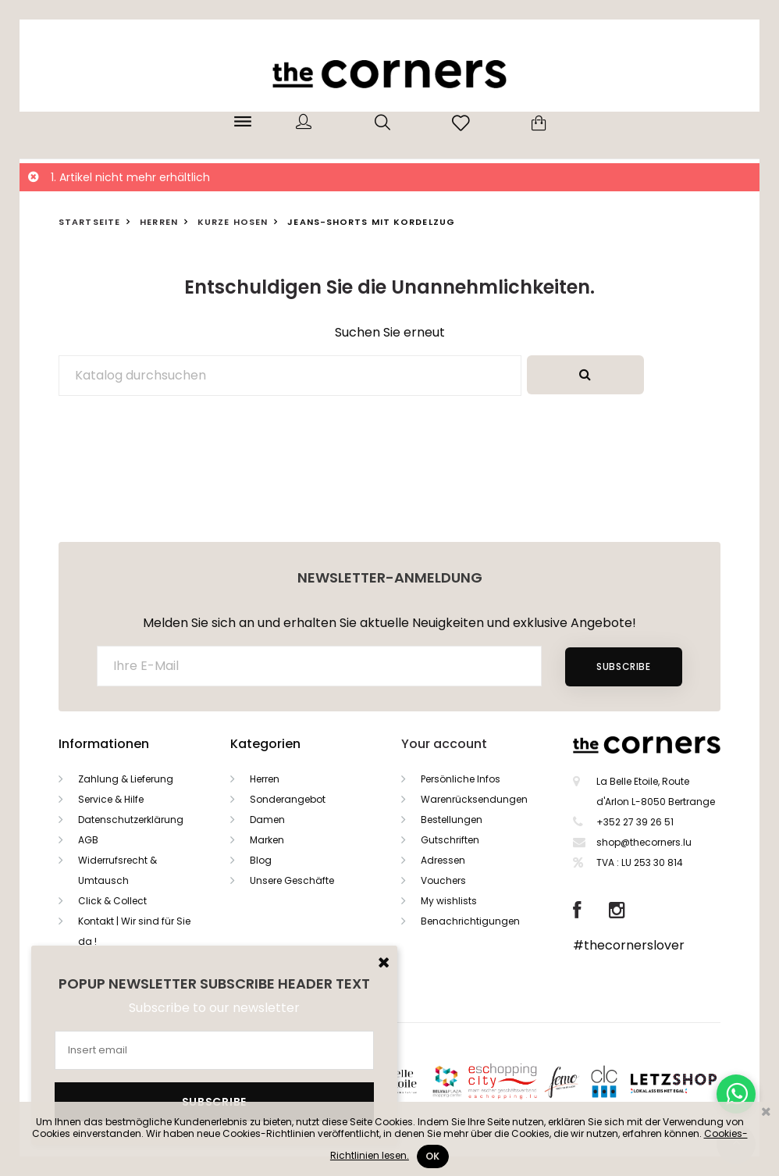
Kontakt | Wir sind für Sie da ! (134, 931)
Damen (267, 819)
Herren (264, 779)
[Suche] (290, 375)
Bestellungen (451, 819)
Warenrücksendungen (474, 799)
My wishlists (449, 900)
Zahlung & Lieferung (125, 779)
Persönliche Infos (460, 779)
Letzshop (692, 1080)
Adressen (443, 860)
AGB (88, 839)
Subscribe (623, 666)
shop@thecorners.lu (644, 842)
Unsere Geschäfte (292, 880)
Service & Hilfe (111, 799)
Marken (267, 839)
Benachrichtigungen (470, 921)
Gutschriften (450, 839)
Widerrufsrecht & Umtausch (117, 870)
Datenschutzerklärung (130, 819)
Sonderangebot (287, 799)
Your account (444, 744)
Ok (432, 1156)
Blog (261, 860)
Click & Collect (112, 900)
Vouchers (443, 880)
